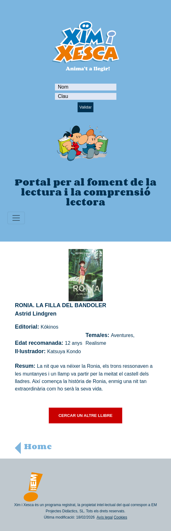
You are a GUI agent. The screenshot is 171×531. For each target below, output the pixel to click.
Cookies (120, 517)
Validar (85, 107)
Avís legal (105, 517)
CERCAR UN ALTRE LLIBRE (85, 415)
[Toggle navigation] (16, 218)
